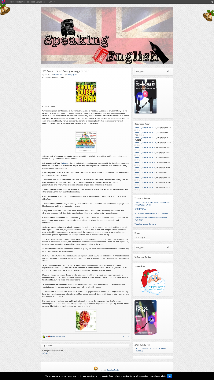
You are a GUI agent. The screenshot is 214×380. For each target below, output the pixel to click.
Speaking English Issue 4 (145, 172)
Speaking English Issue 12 (145, 132)
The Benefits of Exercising (53, 336)
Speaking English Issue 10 (145, 142)
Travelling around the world (145, 224)
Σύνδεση (52, 2)
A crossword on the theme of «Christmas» (151, 213)
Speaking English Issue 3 (145, 177)
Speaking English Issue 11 (145, 137)
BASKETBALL (140, 209)
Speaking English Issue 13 (145, 127)
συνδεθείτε (45, 353)
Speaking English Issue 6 (145, 162)
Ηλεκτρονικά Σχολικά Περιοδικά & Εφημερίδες (27, 2)
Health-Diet (58, 75)
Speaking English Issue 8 (145, 152)
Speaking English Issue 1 (145, 187)
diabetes (65, 163)
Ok (169, 376)
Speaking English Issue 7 (145, 157)
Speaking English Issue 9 (145, 147)
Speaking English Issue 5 (145, 167)
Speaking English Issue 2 (145, 182)
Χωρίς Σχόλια (72, 75)
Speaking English (113, 370)
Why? (126, 336)
